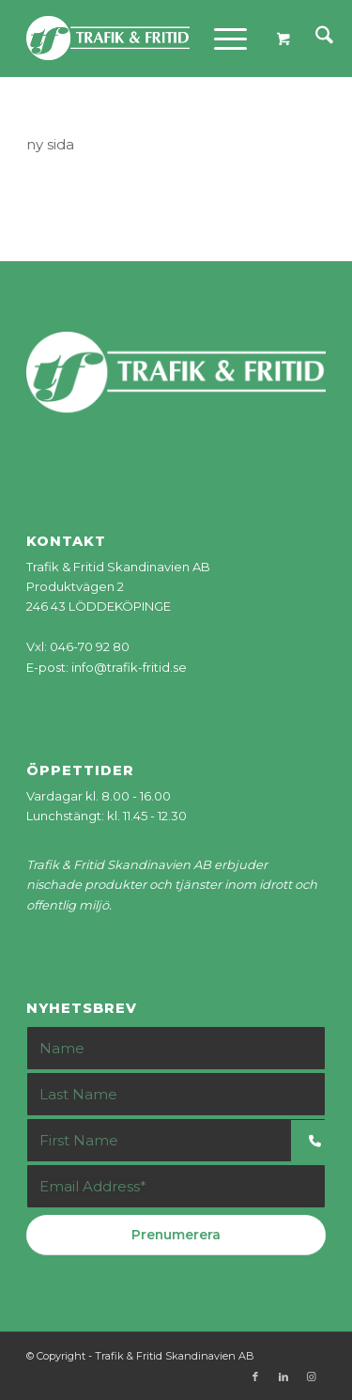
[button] (321, 1141)
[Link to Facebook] (255, 1376)
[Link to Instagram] (312, 1376)
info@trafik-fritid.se (129, 667)
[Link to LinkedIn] (283, 1376)
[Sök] (315, 38)
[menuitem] (315, 38)
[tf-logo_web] (146, 38)
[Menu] (221, 38)
